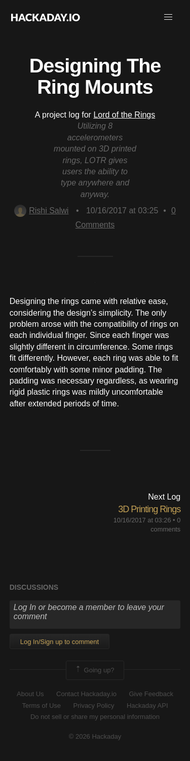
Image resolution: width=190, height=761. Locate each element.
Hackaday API (147, 705)
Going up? (94, 670)
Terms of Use (41, 705)
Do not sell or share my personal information (95, 716)
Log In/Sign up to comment (59, 641)
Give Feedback (151, 694)
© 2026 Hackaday (95, 736)
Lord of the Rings (124, 114)
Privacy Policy (94, 705)
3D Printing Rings (149, 509)
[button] (168, 17)
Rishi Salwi (41, 210)
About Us (30, 694)
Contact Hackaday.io (86, 694)
